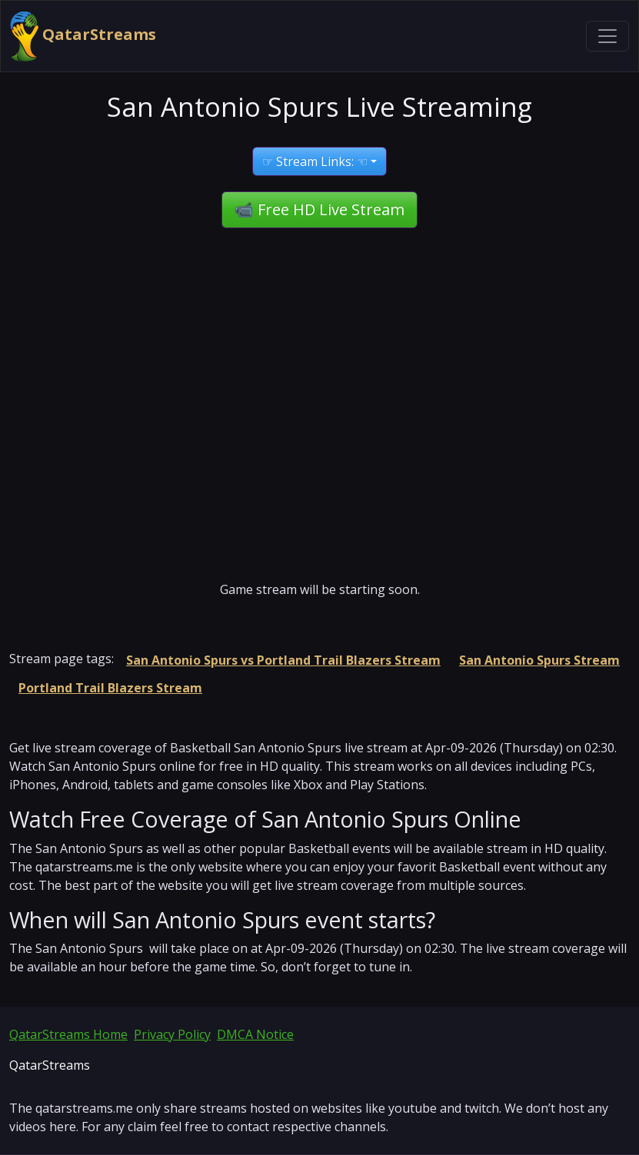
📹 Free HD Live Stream (319, 209)
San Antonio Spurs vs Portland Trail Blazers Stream (283, 660)
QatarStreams (83, 36)
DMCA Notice (255, 1034)
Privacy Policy (172, 1034)
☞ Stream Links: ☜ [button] (315, 161)
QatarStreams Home (68, 1034)
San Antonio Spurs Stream (539, 660)
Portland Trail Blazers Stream (110, 687)
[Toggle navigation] (607, 36)
